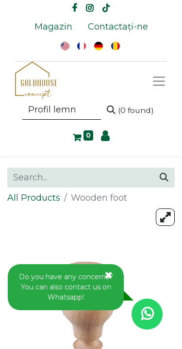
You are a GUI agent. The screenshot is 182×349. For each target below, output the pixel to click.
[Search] (130, 110)
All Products (33, 197)
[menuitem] (53, 26)
